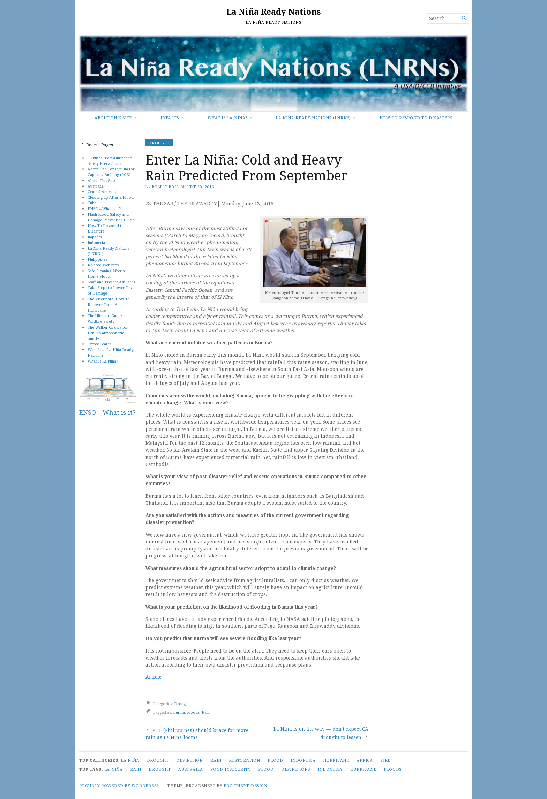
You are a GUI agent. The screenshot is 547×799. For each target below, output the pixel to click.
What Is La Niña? (227, 117)
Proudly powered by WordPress (119, 785)
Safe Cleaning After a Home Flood (106, 273)
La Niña (130, 760)
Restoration (244, 760)
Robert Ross (165, 186)
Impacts (169, 117)
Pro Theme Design (245, 785)
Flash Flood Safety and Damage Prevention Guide (111, 217)
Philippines (97, 259)
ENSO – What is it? (104, 208)
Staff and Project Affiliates (111, 281)
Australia (96, 186)
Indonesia (96, 242)
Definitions (295, 769)
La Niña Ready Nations (273, 11)
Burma (179, 712)
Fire (385, 760)
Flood (275, 760)
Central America (102, 191)
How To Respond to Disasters (416, 117)
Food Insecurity (230, 769)
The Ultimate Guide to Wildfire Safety (107, 318)
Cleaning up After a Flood (111, 197)
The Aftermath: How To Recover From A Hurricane (109, 304)
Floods (193, 712)
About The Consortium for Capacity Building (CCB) (111, 171)
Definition (189, 760)
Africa (365, 760)
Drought (159, 142)
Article (153, 677)
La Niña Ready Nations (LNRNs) (313, 117)
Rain (206, 712)
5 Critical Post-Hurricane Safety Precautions (110, 160)
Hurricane (336, 760)
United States (99, 344)
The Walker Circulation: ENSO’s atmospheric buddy (108, 333)
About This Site (113, 117)
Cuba (92, 202)
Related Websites (103, 264)
